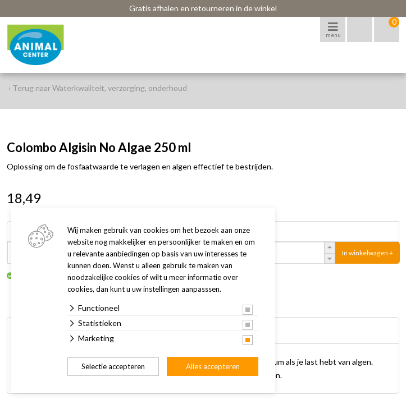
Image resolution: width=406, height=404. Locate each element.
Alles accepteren (213, 366)
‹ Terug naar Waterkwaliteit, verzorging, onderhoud (97, 88)
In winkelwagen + (367, 253)
